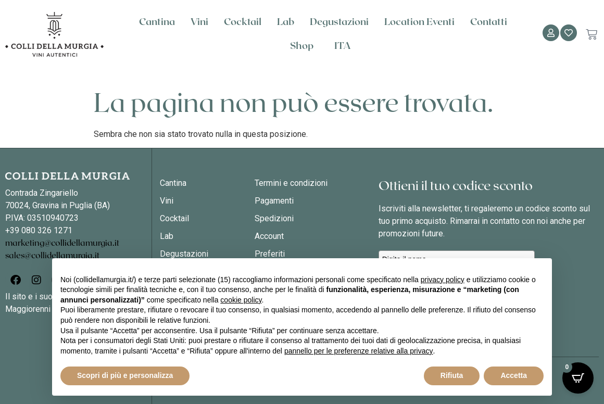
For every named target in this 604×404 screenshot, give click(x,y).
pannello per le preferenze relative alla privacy (358, 351)
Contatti (488, 22)
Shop (304, 46)
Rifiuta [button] (452, 375)
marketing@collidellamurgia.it (62, 243)
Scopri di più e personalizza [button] (125, 375)
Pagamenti (274, 201)
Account (269, 236)
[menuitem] (345, 46)
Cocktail (242, 22)
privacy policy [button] (442, 279)
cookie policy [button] (240, 300)
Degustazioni (339, 22)
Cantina (157, 22)
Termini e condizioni (291, 183)
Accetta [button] (513, 375)
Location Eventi (419, 22)
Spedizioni (274, 218)
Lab (285, 22)
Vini (199, 22)
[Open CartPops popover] (578, 378)
